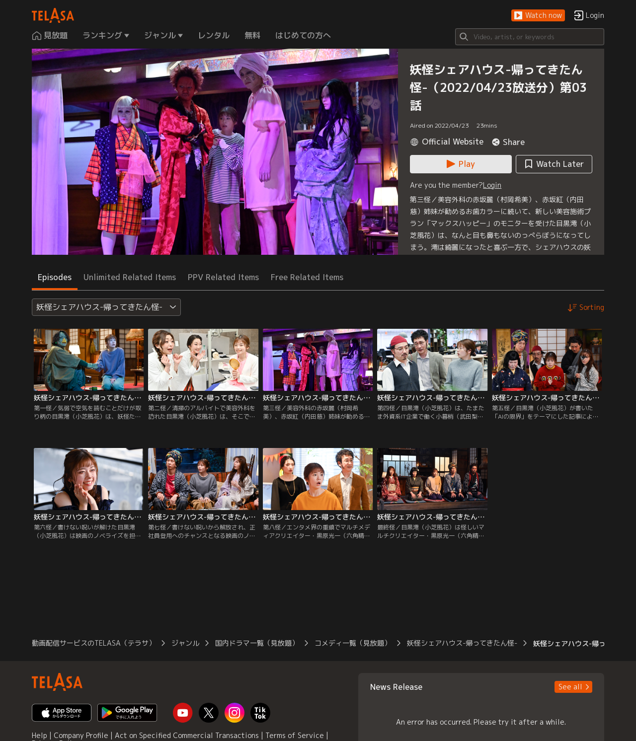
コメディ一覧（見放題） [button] (353, 643)
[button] (538, 15)
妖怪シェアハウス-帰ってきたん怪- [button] (462, 643)
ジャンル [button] (185, 643)
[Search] (529, 36)
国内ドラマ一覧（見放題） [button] (257, 643)
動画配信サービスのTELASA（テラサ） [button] (94, 643)
